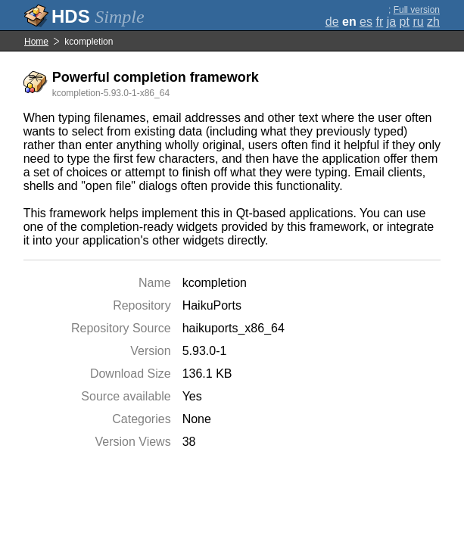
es (366, 21)
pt (405, 21)
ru (418, 21)
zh (433, 21)
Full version (417, 10)
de (332, 21)
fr (379, 21)
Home (36, 41)
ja (391, 21)
